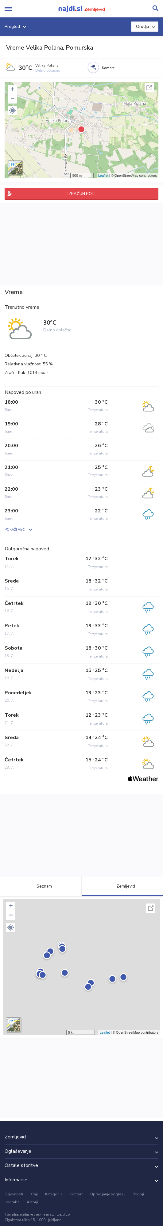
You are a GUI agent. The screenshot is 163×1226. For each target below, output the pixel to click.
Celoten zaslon (149, 87)
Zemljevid (122, 886)
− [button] (12, 99)
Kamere (108, 68)
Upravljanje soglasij (107, 1194)
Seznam (40, 886)
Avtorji (32, 1202)
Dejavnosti (14, 1194)
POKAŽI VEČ (15, 529)
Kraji (34, 1194)
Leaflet (103, 175)
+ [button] (12, 89)
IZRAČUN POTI (81, 194)
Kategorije (53, 1194)
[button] (12, 110)
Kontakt (76, 1194)
